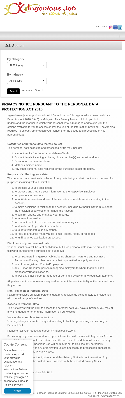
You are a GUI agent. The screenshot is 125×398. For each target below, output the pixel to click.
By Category (15, 59)
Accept (17, 390)
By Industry (15, 74)
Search (13, 91)
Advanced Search (32, 90)
